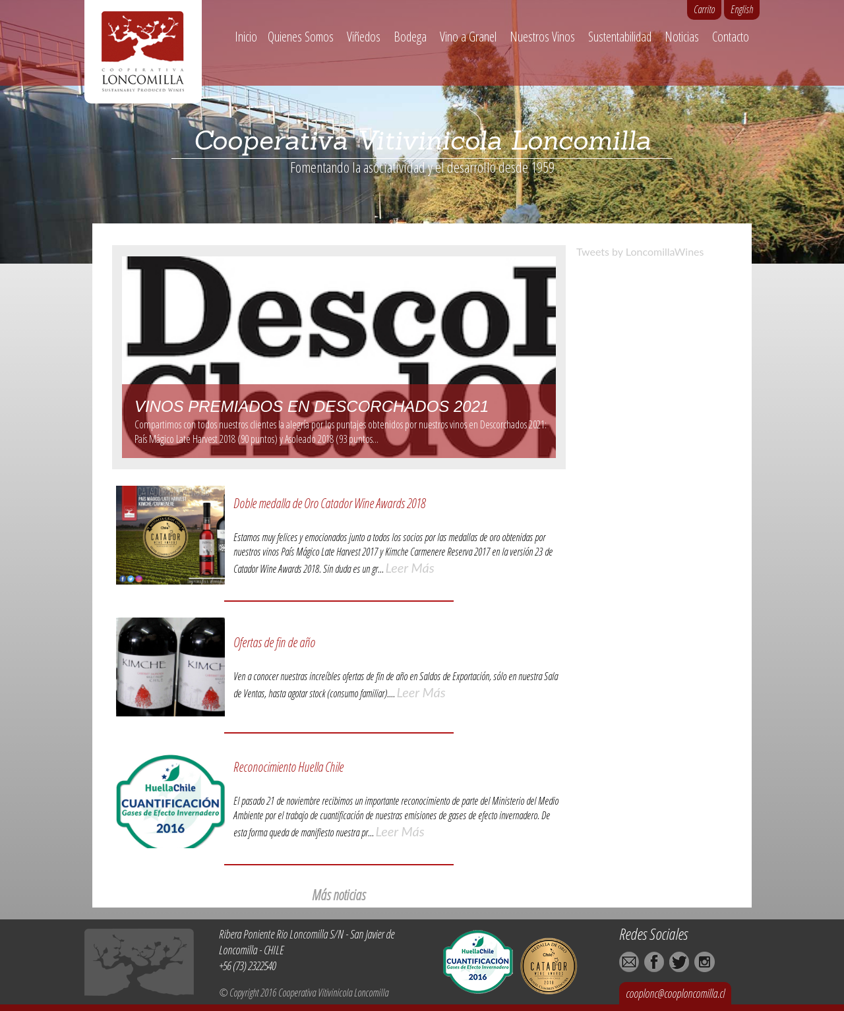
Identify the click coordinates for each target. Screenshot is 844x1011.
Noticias (682, 36)
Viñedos (363, 36)
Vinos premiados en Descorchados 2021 (312, 406)
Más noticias (338, 894)
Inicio (246, 36)
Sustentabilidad (619, 36)
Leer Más (410, 567)
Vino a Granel (468, 36)
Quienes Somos (301, 36)
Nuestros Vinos (542, 36)
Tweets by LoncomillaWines (640, 251)
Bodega (410, 36)
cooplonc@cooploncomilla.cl (675, 993)
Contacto (730, 36)
